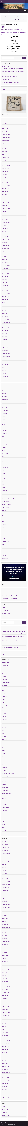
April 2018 (4, 282)
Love (18, 29)
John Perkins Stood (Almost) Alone (10, 76)
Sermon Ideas (5, 513)
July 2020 (4, 254)
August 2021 (5, 228)
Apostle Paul (5, 390)
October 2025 (5, 140)
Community (5, 410)
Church (4, 402)
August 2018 (5, 276)
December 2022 (6, 208)
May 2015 (4, 373)
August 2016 (5, 330)
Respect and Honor (6, 504)
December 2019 (6, 265)
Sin (3, 521)
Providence (5, 493)
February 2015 (5, 379)
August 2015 (5, 364)
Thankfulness (5, 532)
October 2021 (5, 225)
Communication (6, 407)
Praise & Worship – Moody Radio (9, 595)
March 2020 (5, 259)
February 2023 (5, 202)
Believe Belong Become (7, 11)
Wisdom (4, 550)
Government (5, 433)
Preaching (4, 490)
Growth (14, 29)
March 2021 (5, 236)
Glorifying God (5, 430)
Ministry (4, 476)
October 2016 (5, 325)
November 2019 (6, 268)
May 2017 (4, 308)
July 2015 (4, 367)
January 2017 (5, 316)
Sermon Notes (5, 515)
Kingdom (4, 461)
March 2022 (5, 217)
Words (3, 552)
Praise (3, 484)
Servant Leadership (6, 518)
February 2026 (5, 128)
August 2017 (5, 299)
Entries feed (5, 610)
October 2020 (5, 248)
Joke (3, 456)
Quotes (4, 496)
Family (3, 419)
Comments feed (6, 613)
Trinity (3, 538)
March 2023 (5, 199)
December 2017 (6, 293)
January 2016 (5, 350)
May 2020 (4, 256)
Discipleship (5, 413)
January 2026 (5, 131)
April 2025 (4, 154)
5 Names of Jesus (6, 79)
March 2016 (5, 344)
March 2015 (5, 376)
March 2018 (5, 285)
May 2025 (4, 151)
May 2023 (4, 197)
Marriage (4, 473)
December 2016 (6, 319)
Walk (3, 547)
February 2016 (5, 347)
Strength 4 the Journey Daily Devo (10, 592)
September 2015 (6, 362)
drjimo (3, 29)
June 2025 (4, 148)
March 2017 (5, 313)
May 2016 (4, 339)
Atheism (4, 393)
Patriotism (4, 481)
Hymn (3, 450)
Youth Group (5, 558)
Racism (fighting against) (8, 498)
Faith (12, 29)
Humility (4, 447)
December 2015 (6, 353)
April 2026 (4, 123)
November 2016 (6, 322)
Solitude (4, 524)
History (4, 442)
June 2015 (4, 370)
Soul (3, 527)
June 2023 (4, 194)
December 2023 (6, 185)
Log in (3, 89)
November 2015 (6, 356)
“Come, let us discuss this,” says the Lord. (14, 17)
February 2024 (5, 180)
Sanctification (5, 507)
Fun (3, 427)
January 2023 (5, 205)
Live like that (5, 467)
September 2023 (6, 188)
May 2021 (4, 234)
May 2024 (4, 174)
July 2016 (4, 333)
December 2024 (6, 163)
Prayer (20, 29)
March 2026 (5, 126)
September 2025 (6, 143)
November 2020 (6, 245)
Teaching (4, 530)
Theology (4, 535)
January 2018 (5, 290)
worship (4, 555)
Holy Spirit (4, 444)
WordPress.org (5, 616)
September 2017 (6, 296)
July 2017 (4, 302)
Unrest (4, 544)
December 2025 (6, 134)
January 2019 (5, 271)
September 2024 (6, 168)
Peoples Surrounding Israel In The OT (11, 82)
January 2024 (5, 182)
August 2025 (5, 145)
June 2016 (4, 336)
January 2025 (5, 160)
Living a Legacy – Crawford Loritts (10, 598)
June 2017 (4, 305)
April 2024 (4, 177)
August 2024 (5, 171)
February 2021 (5, 239)
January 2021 (5, 242)
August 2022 (5, 211)
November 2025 (6, 137)
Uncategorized (5, 541)
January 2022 (5, 219)
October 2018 (5, 273)
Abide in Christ (5, 388)
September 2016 (6, 327)
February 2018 (5, 288)
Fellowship (4, 422)
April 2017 (4, 310)
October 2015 (5, 359)
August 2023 (5, 191)
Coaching (4, 405)
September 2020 (6, 251)
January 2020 (5, 262)
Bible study (4, 396)
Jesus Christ (5, 453)
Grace (3, 436)
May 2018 (4, 279)
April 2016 (4, 342)
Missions (4, 478)
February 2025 (5, 157)
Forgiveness (5, 424)
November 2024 (6, 165)
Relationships (5, 501)
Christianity (8, 29)
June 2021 (4, 231)
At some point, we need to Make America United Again (14, 20)
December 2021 (6, 222)
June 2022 (4, 214)
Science (4, 510)
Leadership (4, 464)
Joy (3, 459)
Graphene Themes (11, 1124)
